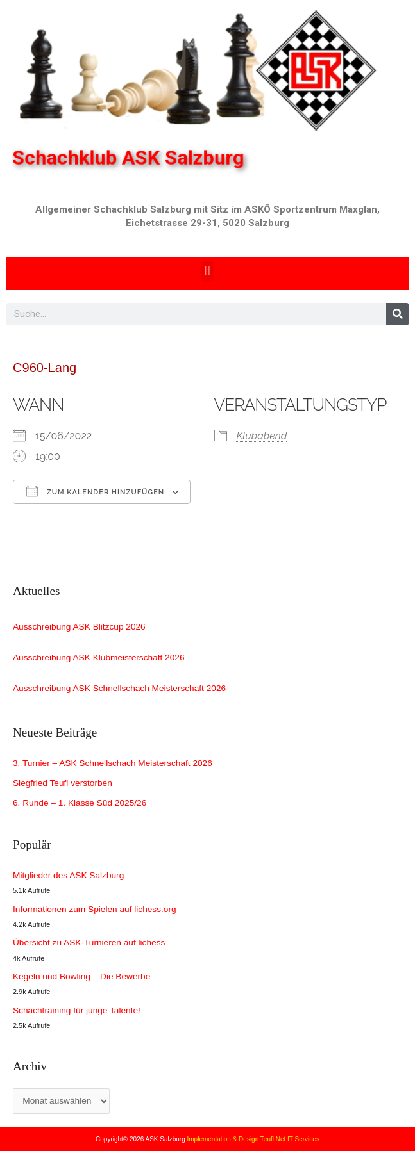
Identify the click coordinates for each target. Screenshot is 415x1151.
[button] (207, 271)
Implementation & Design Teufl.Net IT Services (253, 1139)
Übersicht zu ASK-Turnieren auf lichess (89, 942)
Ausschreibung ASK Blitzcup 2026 (79, 627)
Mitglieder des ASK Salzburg (68, 875)
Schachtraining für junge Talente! (76, 1010)
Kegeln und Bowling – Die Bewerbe (81, 976)
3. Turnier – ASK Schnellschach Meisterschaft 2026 (112, 763)
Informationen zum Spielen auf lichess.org (94, 909)
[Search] (397, 314)
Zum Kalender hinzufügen (95, 491)
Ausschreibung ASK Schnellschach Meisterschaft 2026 (119, 688)
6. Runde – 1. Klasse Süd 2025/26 (79, 803)
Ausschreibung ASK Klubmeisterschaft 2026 (99, 657)
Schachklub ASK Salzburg (133, 157)
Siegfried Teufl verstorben (62, 783)
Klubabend (262, 436)
